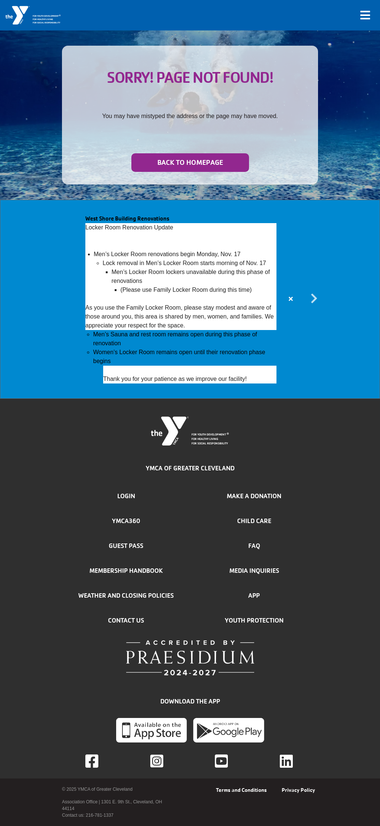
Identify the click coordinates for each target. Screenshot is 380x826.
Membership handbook (126, 571)
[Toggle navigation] (365, 15)
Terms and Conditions (241, 790)
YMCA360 (126, 521)
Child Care (254, 521)
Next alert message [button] (314, 299)
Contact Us (126, 620)
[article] (190, 299)
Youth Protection (254, 620)
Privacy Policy (298, 790)
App (254, 595)
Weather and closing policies (126, 595)
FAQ (254, 546)
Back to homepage (190, 162)
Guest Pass (126, 546)
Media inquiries (254, 571)
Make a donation (254, 496)
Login (126, 496)
